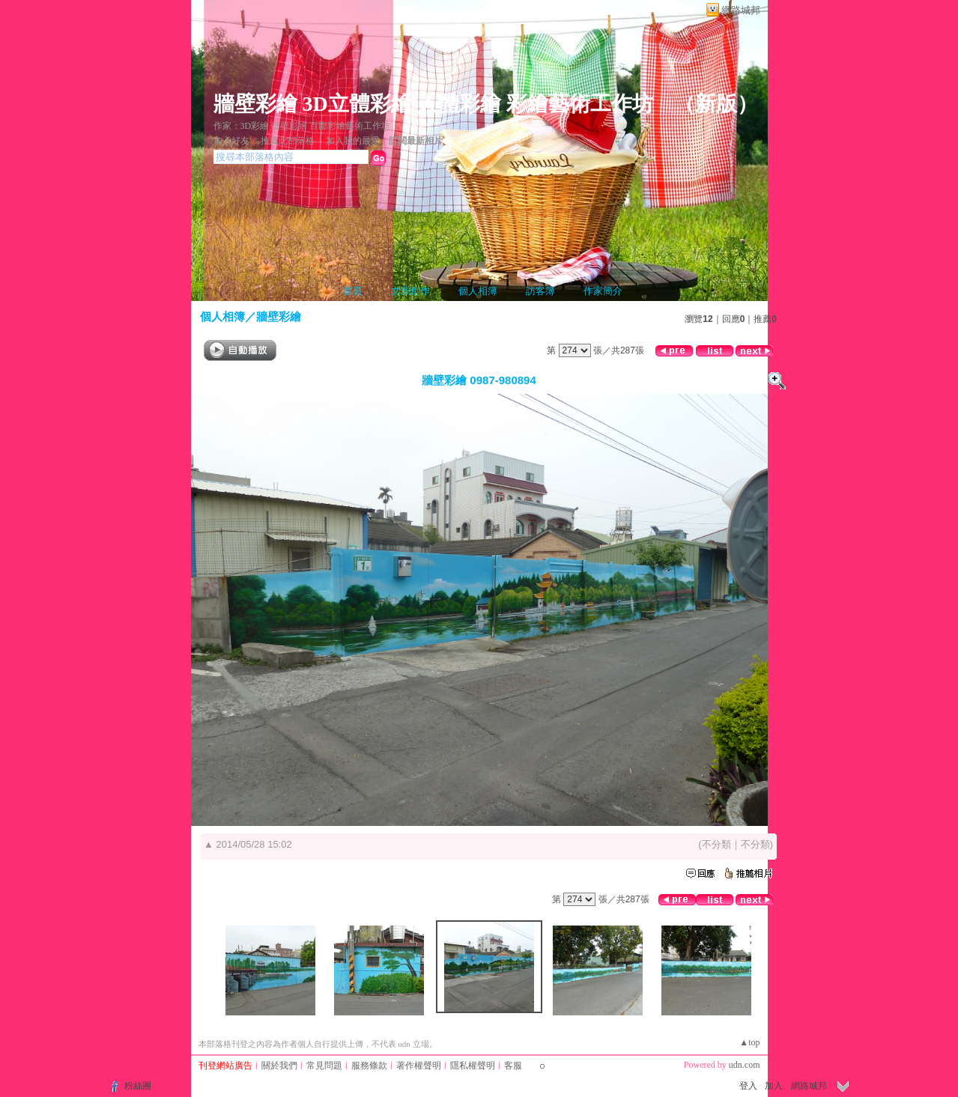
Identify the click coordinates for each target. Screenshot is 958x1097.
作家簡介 (602, 291)
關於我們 (279, 1065)
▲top (749, 1042)
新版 (716, 103)
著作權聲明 (418, 1065)
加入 (774, 1086)
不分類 (716, 844)
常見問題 (324, 1065)
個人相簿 (477, 291)
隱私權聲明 (472, 1065)
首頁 (353, 291)
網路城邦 (740, 10)
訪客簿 (540, 291)
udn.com (744, 1065)
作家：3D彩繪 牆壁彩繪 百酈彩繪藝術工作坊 (302, 126)
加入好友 (231, 141)
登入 (748, 1086)
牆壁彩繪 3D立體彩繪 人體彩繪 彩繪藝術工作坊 (433, 103)
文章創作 (410, 291)
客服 (513, 1065)
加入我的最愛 (353, 141)
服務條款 (369, 1065)
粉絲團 (137, 1086)
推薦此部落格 (288, 141)
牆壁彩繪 (278, 316)
